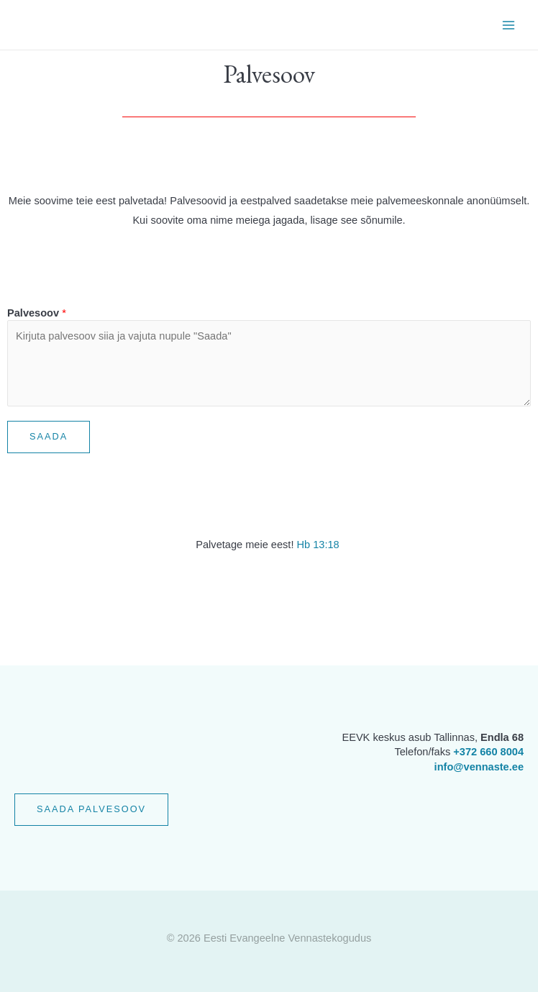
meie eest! (269, 544)
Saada (48, 436)
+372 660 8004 (488, 751)
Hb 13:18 (317, 544)
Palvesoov (36, 313)
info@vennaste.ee (479, 767)
